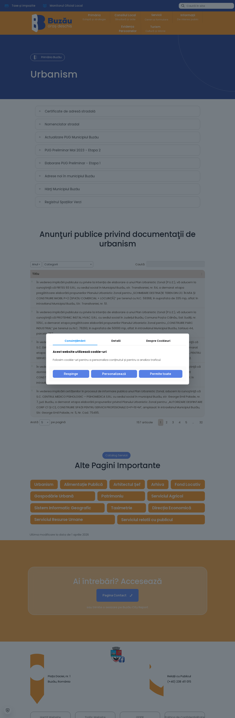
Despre (158, 341)
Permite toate (160, 374)
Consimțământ (75, 341)
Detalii (116, 341)
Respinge (71, 374)
